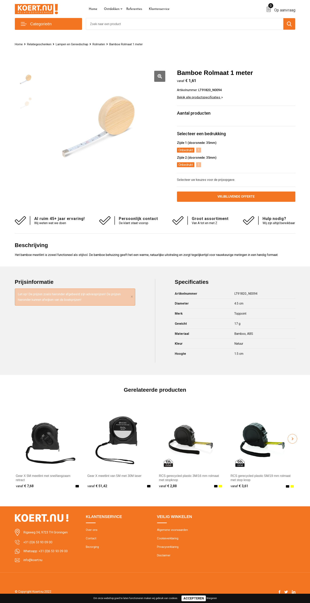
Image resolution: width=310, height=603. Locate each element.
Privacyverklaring (168, 547)
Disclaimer (163, 555)
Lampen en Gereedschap (72, 44)
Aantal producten (194, 113)
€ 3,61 (239, 486)
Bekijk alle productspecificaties (200, 97)
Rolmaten (99, 44)
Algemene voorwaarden (172, 530)
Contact (91, 538)
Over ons (91, 530)
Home (93, 9)
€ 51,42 (97, 486)
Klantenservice (159, 9)
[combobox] (184, 24)
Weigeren (211, 598)
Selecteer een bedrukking (201, 133)
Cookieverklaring (167, 538)
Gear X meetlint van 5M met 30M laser (114, 475)
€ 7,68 (25, 486)
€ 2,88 (168, 486)
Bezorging (92, 547)
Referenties (134, 9)
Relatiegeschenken (39, 44)
